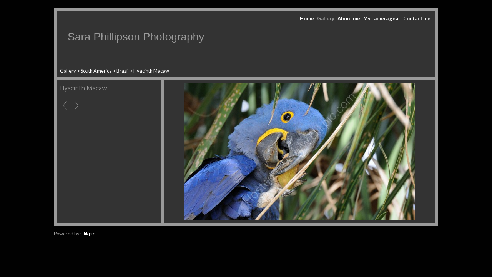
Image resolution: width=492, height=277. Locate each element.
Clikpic (87, 233)
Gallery (325, 18)
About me (348, 18)
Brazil (122, 71)
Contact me (416, 18)
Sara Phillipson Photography (136, 37)
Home (307, 18)
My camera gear (381, 18)
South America (96, 71)
